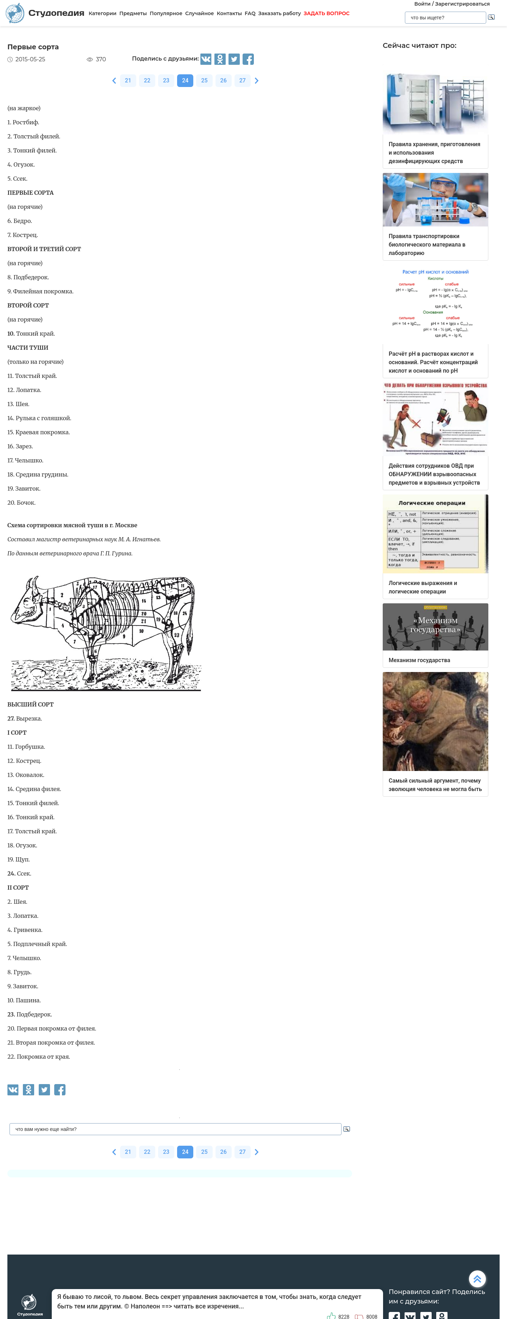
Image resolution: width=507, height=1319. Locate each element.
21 (128, 80)
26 (223, 80)
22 (147, 80)
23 (166, 80)
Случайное (199, 13)
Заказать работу (279, 13)
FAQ (250, 13)
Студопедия (45, 12)
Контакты (229, 13)
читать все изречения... (209, 1306)
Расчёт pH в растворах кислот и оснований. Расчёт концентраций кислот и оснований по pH (433, 362)
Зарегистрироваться (462, 4)
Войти (422, 4)
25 (204, 80)
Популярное (166, 13)
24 (185, 80)
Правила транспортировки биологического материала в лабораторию (427, 244)
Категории (103, 13)
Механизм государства (419, 660)
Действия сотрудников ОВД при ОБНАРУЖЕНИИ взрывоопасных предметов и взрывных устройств (434, 474)
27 (242, 80)
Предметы (133, 13)
